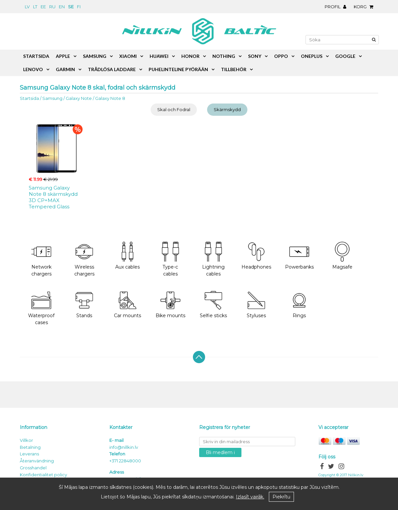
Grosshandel (33, 467)
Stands (84, 304)
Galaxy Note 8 (110, 98)
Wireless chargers (84, 259)
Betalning (30, 447)
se (71, 6)
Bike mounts (170, 304)
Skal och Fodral (173, 109)
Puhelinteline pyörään (178, 69)
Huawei (159, 56)
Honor (190, 56)
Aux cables (127, 256)
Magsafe (342, 256)
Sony (254, 56)
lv (27, 6)
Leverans (29, 453)
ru (52, 6)
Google (345, 56)
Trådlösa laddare (112, 69)
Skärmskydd (227, 109)
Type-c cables (170, 259)
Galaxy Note (79, 98)
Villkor (26, 440)
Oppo (281, 56)
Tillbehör (233, 69)
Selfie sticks (213, 304)
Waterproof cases (41, 307)
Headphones (256, 256)
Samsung (52, 98)
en (62, 6)
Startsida (29, 98)
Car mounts (127, 304)
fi (79, 6)
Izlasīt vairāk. (250, 497)
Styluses (256, 304)
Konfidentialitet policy (43, 474)
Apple (63, 56)
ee (43, 6)
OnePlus (311, 56)
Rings (299, 304)
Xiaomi (128, 56)
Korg (365, 6)
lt (35, 6)
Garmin (65, 69)
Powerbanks (299, 256)
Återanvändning (37, 460)
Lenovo (33, 69)
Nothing (223, 56)
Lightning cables (213, 259)
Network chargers (41, 259)
